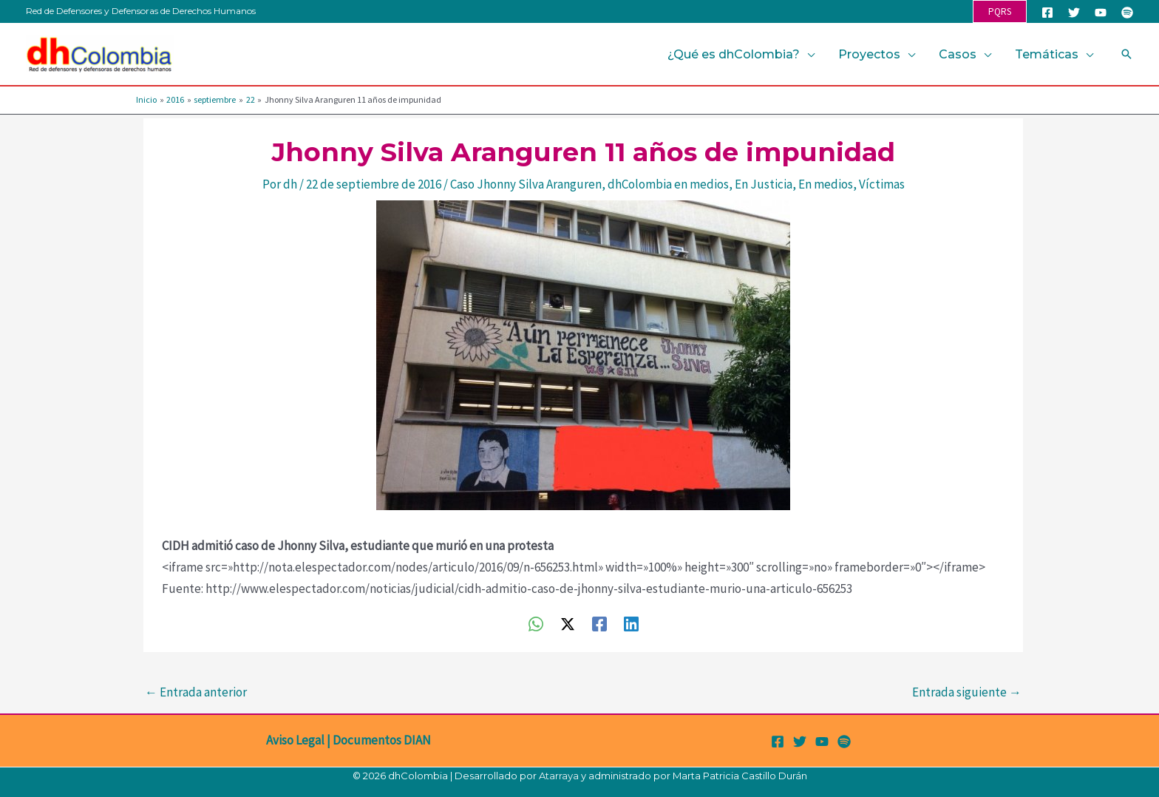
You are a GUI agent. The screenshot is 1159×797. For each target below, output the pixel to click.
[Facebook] (1047, 12)
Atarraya (559, 775)
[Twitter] (1074, 12)
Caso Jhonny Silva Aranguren (526, 184)
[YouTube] (1101, 12)
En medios (825, 184)
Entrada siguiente (967, 692)
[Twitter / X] (567, 622)
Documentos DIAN (382, 740)
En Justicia (763, 184)
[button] (1000, 11)
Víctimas (882, 184)
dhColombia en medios (668, 184)
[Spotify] (1127, 12)
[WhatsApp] (535, 622)
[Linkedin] (631, 622)
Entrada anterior (196, 692)
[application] (807, 54)
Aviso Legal (295, 740)
